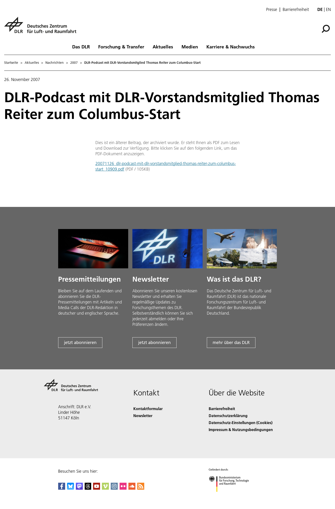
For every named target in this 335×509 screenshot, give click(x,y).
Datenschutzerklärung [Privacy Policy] (228, 415)
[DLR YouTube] (96, 488)
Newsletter (142, 415)
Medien (189, 47)
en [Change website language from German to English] (328, 9)
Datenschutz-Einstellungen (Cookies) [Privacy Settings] (240, 422)
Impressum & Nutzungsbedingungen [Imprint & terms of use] (241, 429)
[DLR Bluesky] (70, 488)
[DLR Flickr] (123, 488)
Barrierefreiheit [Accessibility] (222, 408)
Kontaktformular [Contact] (148, 408)
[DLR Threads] (88, 488)
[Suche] (326, 29)
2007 (74, 62)
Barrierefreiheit (296, 9)
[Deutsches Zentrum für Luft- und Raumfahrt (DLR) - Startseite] (42, 27)
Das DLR (81, 47)
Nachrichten (54, 62)
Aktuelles (163, 47)
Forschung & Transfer (121, 47)
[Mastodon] (79, 488)
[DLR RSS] (140, 488)
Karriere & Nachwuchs (230, 47)
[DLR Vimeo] (105, 488)
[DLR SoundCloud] (131, 488)
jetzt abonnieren (80, 342)
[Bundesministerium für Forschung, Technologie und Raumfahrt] (231, 496)
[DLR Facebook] (61, 488)
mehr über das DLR (231, 342)
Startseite (11, 62)
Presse (271, 9)
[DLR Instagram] (114, 488)
